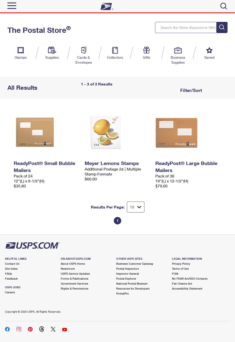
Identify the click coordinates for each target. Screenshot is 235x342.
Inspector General (127, 273)
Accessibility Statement (187, 288)
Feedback (11, 278)
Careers (10, 292)
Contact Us (12, 263)
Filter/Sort (190, 90)
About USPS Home (73, 263)
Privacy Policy (181, 263)
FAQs (8, 273)
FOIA (175, 273)
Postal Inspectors (127, 268)
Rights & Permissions (74, 288)
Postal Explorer (126, 278)
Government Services (74, 283)
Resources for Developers (133, 288)
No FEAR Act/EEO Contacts (190, 278)
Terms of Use (180, 268)
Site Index (11, 268)
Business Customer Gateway (134, 263)
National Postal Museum (132, 283)
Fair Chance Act (182, 283)
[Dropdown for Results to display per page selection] (135, 207)
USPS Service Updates (75, 273)
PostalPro (122, 293)
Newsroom (68, 268)
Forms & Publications (74, 278)
